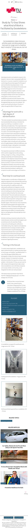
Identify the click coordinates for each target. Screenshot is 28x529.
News (14, 20)
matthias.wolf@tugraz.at (8, 311)
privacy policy (5, 525)
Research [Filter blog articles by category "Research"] (3, 441)
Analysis (21, 519)
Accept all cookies (8, 517)
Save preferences (19, 517)
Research (23, 33)
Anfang (25, 492)
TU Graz (13, 17)
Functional (15, 519)
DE (9, 2)
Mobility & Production (6, 421)
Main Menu (18, 2)
